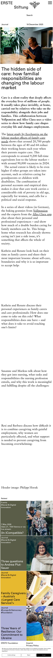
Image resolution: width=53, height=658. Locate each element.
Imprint (29, 644)
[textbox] (39, 15)
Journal (4, 538)
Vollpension (40, 211)
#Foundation (6, 613)
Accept (44, 655)
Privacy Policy (32, 646)
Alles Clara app (42, 214)
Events (4, 503)
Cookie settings (11, 655)
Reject (28, 655)
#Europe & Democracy (11, 611)
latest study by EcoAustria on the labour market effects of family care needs (24, 138)
